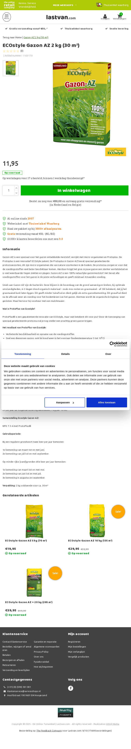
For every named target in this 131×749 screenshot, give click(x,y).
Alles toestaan (106, 402)
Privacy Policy (41, 657)
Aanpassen (65, 402)
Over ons (38, 662)
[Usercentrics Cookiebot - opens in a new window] (112, 344)
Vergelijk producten (78, 662)
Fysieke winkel (41, 667)
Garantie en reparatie (45, 647)
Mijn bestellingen (77, 652)
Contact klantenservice (15, 647)
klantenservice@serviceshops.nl (22, 696)
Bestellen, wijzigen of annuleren (17, 654)
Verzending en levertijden (16, 675)
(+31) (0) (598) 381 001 (17, 692)
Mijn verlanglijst (76, 657)
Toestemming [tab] (22, 353)
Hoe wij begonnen (43, 672)
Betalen (7, 660)
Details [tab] (65, 353)
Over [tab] (108, 353)
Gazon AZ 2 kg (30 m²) (36, 37)
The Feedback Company (49, 736)
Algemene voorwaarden (46, 652)
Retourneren (9, 670)
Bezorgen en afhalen (13, 665)
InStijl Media (112, 729)
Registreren (74, 647)
